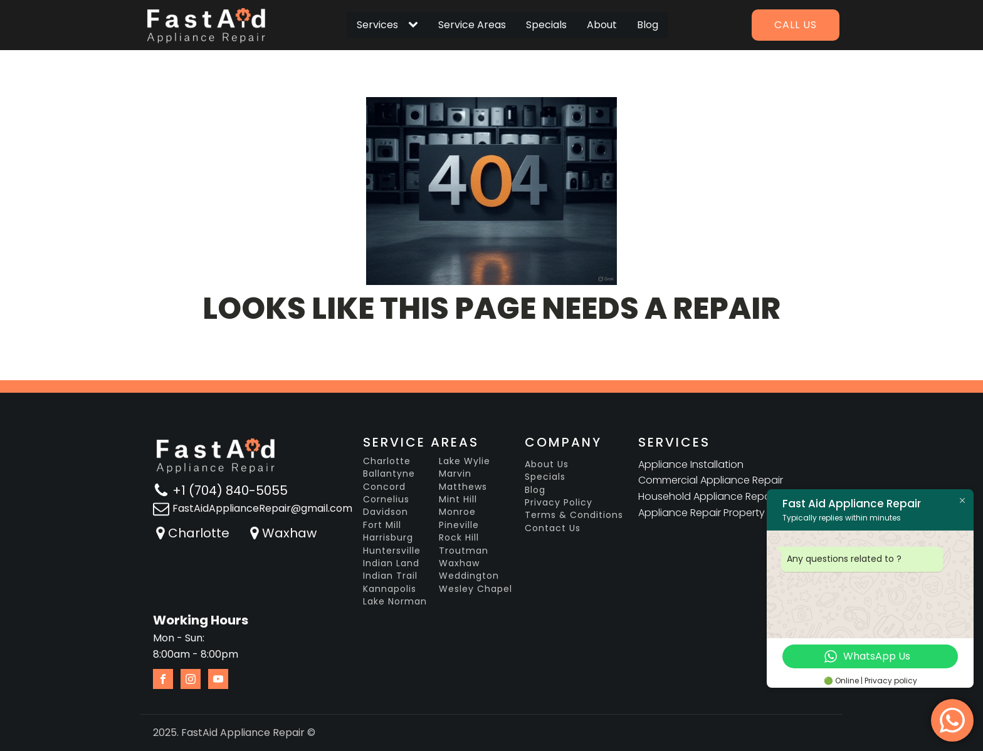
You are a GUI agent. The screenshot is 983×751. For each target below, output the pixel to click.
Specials (546, 25)
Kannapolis (389, 589)
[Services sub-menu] (415, 25)
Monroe (457, 512)
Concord (384, 487)
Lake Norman (395, 601)
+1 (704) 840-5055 (230, 490)
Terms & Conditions (574, 515)
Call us (795, 25)
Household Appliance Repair (707, 496)
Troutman (463, 551)
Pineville (459, 525)
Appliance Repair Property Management (736, 512)
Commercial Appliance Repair (710, 480)
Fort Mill (382, 525)
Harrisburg (388, 537)
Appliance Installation (691, 464)
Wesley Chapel (475, 589)
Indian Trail (390, 576)
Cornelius (386, 499)
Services (377, 25)
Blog (647, 25)
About (602, 25)
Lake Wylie (464, 461)
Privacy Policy (558, 502)
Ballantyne (389, 474)
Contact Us (553, 528)
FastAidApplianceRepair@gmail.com (262, 508)
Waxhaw (289, 533)
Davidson (385, 512)
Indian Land (391, 563)
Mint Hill (458, 499)
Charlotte (198, 533)
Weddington (469, 576)
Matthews (463, 487)
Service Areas (472, 25)
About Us (547, 464)
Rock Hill (459, 537)
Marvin (455, 474)
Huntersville (392, 551)
